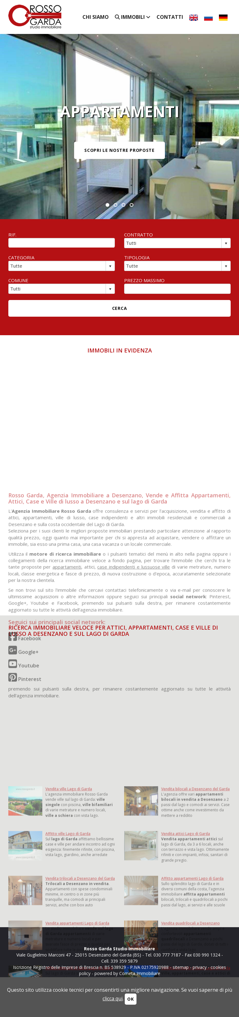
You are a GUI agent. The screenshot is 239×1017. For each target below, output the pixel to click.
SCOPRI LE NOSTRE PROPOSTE (119, 150)
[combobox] (173, 243)
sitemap (181, 967)
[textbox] (62, 243)
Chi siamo (95, 17)
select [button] (226, 243)
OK (130, 999)
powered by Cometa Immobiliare (127, 973)
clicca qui (113, 998)
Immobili (132, 17)
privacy (200, 967)
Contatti (170, 17)
